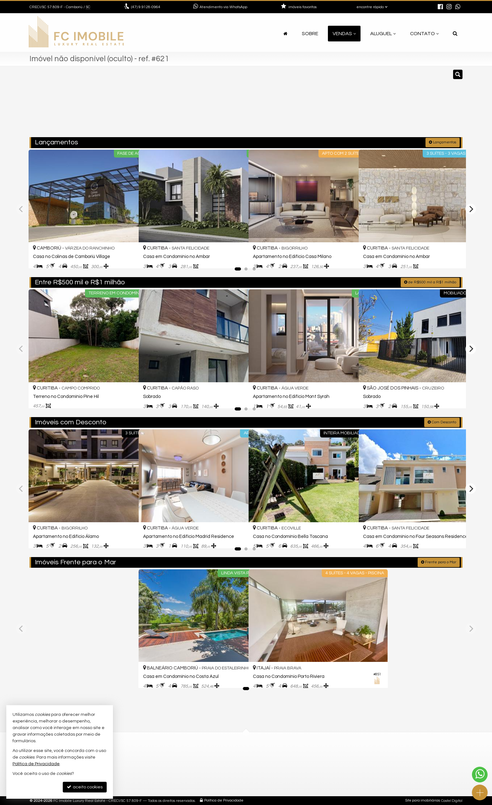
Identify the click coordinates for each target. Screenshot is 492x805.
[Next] (470, 208)
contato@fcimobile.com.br (285, 768)
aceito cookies (85, 787)
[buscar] (374, 104)
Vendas (344, 33)
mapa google (160, 775)
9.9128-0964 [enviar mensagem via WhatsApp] (145, 7)
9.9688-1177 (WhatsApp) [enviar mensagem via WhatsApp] (286, 760)
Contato (424, 33)
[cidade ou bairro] (315, 104)
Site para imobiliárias (422, 800)
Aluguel (383, 33)
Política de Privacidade (223, 800)
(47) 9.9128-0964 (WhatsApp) (286, 753)
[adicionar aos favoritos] (127, 258)
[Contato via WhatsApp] (480, 774)
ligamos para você (276, 775)
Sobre (310, 33)
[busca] (455, 33)
